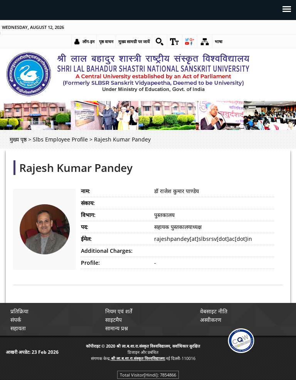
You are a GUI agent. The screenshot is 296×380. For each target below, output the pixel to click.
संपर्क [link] (15, 319)
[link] (159, 42)
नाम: (85, 191)
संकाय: (88, 203)
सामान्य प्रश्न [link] (116, 328)
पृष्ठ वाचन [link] (106, 41)
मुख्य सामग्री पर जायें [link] (134, 41)
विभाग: (88, 215)
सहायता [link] (18, 328)
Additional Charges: (107, 250)
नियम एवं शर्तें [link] (118, 311)
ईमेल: (86, 238)
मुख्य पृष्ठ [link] (18, 139)
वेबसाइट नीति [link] (213, 311)
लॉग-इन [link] (88, 41)
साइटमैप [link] (113, 319)
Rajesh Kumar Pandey (76, 167)
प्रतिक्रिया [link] (19, 311)
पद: (84, 226)
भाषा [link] (218, 41)
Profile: (90, 262)
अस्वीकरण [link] (210, 319)
